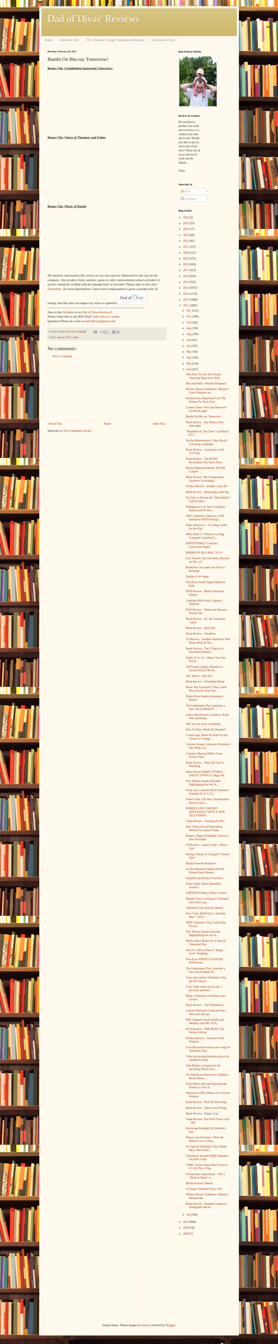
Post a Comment (62, 356)
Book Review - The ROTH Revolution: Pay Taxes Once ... (205, 460)
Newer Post (55, 423)
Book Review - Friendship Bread (205, 681)
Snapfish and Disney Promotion (204, 878)
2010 (186, 1221)
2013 (186, 293)
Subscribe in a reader (106, 316)
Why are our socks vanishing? (203, 723)
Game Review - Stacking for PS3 (205, 821)
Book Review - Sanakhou (200, 633)
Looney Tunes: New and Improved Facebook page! (206, 409)
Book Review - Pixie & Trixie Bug (206, 1102)
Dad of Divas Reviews (96, 312)
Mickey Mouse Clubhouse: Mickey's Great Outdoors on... (207, 391)
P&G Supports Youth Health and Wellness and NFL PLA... (205, 1021)
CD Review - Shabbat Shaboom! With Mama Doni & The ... (208, 641)
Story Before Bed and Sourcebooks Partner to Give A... (206, 1085)
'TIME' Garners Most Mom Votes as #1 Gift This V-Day (207, 1166)
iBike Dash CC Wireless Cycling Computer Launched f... (205, 536)
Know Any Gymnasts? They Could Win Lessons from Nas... (206, 689)
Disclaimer (55, 289)
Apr (189, 357)
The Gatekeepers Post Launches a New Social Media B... (205, 707)
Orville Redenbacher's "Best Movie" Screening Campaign (207, 442)
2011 (186, 305)
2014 (186, 287)
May (190, 351)
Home (49, 40)
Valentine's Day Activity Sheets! (204, 907)
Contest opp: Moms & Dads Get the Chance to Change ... (206, 737)
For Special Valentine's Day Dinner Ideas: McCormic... (206, 1148)
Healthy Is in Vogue (197, 576)
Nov (189, 316)
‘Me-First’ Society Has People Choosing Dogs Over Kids (203, 376)
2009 (186, 1227)
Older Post (159, 423)
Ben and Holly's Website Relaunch (206, 383)
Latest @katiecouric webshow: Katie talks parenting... (207, 716)
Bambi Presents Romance (201, 863)
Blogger (170, 1325)
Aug (189, 334)
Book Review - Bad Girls (200, 628)
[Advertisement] (107, 390)
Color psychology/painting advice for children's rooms (207, 1058)
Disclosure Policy (163, 40)
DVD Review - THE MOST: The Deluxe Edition (205, 1030)
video (75, 337)
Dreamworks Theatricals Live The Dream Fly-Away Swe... (206, 400)
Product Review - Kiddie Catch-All (206, 486)
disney (61, 337)
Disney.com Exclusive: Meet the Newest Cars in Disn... (205, 1139)
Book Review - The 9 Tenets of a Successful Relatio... (205, 650)
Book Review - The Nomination (204, 1004)
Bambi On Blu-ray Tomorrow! (203, 416)
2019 (186, 258)
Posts (185, 191)
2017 (186, 270)
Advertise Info (69, 40)
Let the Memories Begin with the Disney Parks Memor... (205, 870)
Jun (189, 345)
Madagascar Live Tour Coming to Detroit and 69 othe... (205, 508)
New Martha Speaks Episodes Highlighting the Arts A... (203, 782)
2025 (186, 223)
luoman (145, 1325)
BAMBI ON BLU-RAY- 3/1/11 (204, 552)
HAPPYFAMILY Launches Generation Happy (202, 545)
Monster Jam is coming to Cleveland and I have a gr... (207, 900)
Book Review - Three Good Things (206, 1107)
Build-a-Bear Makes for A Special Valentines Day (205, 942)
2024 (186, 229)
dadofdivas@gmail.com (100, 321)
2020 (186, 252)
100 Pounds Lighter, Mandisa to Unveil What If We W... (204, 668)
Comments (189, 198)
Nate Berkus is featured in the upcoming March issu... (203, 1067)
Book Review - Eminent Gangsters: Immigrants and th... (206, 1205)
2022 (186, 240)
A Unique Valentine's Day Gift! (204, 1188)
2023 (186, 235)
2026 (186, 217)
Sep (189, 328)
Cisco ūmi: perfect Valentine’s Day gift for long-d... (206, 979)
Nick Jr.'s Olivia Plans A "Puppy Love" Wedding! (204, 952)
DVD (68, 337)
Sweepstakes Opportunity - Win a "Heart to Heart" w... (205, 1176)
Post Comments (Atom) (77, 430)
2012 (186, 299)
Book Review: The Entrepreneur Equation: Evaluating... (205, 479)
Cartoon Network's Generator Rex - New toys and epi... (206, 1012)
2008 (186, 1233)
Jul (189, 340)
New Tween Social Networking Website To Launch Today (204, 828)
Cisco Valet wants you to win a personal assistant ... (204, 988)
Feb (189, 369)
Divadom (68, 312)
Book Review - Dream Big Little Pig (207, 492)
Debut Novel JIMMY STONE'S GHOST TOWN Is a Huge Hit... (206, 773)
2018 (186, 264)
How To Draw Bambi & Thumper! (206, 729)
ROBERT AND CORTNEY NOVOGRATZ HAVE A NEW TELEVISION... (205, 812)
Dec (189, 310)
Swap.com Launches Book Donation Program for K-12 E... (207, 792)
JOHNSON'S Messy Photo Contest (206, 892)
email (182, 154)
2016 (186, 276)
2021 (186, 246)
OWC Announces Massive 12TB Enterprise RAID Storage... (205, 517)
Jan (189, 1214)
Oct (189, 322)
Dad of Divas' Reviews (94, 18)
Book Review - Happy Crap (202, 1113)
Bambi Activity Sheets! (199, 1183)
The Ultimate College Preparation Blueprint (115, 40)
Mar (189, 363)
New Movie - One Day (199, 676)
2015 (186, 282)
